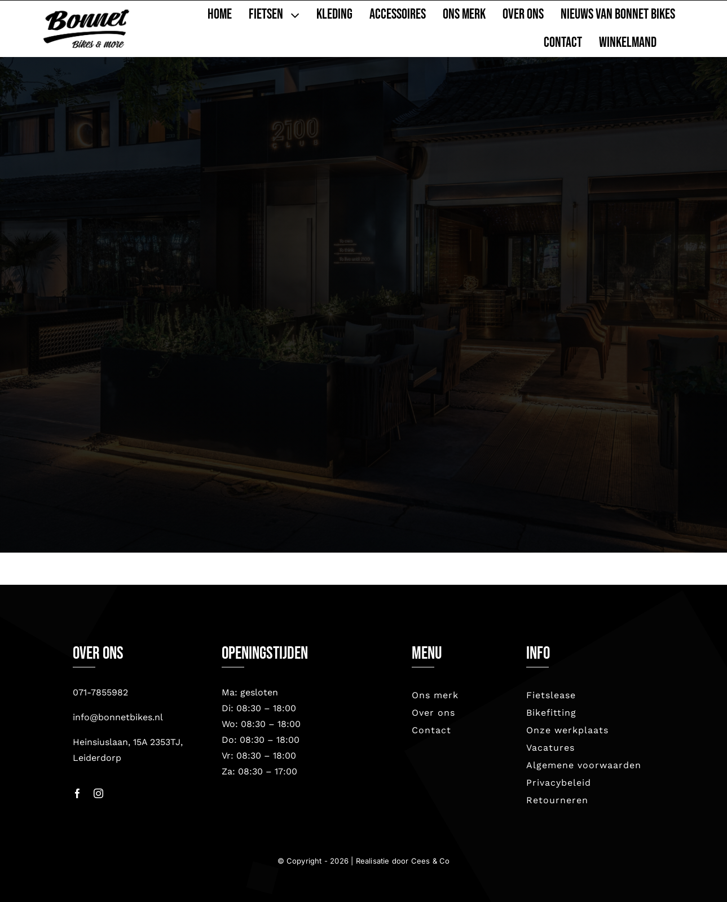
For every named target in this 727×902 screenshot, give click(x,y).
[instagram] (98, 793)
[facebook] (77, 793)
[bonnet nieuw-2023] (86, 14)
